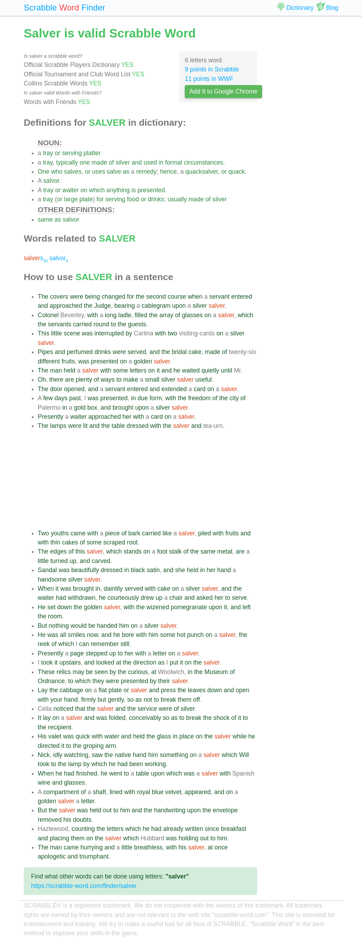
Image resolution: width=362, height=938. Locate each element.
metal (224, 551)
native (123, 754)
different (49, 361)
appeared (198, 791)
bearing (124, 305)
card (199, 388)
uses (98, 171)
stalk (175, 551)
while (240, 736)
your (56, 699)
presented (151, 190)
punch (195, 634)
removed (49, 819)
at (118, 662)
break (168, 699)
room (55, 616)
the (140, 296)
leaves (197, 690)
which (97, 190)
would (79, 625)
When (46, 588)
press (168, 690)
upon (179, 305)
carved (101, 560)
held (69, 370)
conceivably (145, 717)
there (56, 379)
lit (85, 425)
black (138, 570)
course (177, 296)
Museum (216, 671)
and (137, 162)
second (156, 296)
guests (137, 324)
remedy (146, 171)
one (85, 162)
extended (174, 388)
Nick (44, 754)
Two (43, 533)
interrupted (109, 333)
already (173, 828)
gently (116, 699)
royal (143, 791)
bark (134, 533)
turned (59, 560)
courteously (123, 597)
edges (58, 551)
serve (239, 597)
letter (160, 653)
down (64, 607)
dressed (137, 425)
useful (203, 379)
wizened (157, 607)
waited (191, 370)
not (148, 699)
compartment (61, 791)
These (46, 671)
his (67, 819)
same (45, 219)
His (42, 736)
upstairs (70, 662)
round (101, 324)
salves (72, 171)
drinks (156, 199)
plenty (84, 379)
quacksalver (202, 171)
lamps (58, 425)
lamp (74, 763)
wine (44, 782)
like (167, 533)
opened (74, 388)
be (91, 625)
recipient (59, 727)
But (42, 625)
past (75, 398)
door (56, 388)
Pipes (45, 351)
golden (143, 361)
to (113, 324)
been (136, 763)
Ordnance (51, 681)
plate (86, 199)
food (133, 199)
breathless (148, 847)
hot (181, 634)
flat (103, 690)
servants (59, 324)
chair (176, 597)
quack (237, 171)
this (80, 551)
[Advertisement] (147, 480)
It (39, 717)
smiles (76, 634)
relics (64, 671)
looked (105, 662)
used (150, 162)
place (186, 736)
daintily (113, 588)
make (130, 379)
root (132, 542)
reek (44, 643)
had (61, 597)
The (43, 296)
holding (188, 838)
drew (147, 597)
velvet (173, 791)
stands (133, 551)
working (155, 763)
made (99, 162)
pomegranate (189, 607)
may (78, 671)
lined (115, 791)
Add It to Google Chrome (223, 91)
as (126, 171)
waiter (70, 190)
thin (55, 542)
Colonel (48, 315)
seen (101, 671)
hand (224, 570)
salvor (51, 180)
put (174, 662)
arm (111, 745)
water (112, 736)
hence (168, 171)
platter (92, 153)
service (147, 708)
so (130, 699)
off (196, 699)
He (42, 607)
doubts (82, 819)
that (80, 708)
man (56, 370)
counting (83, 828)
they (98, 681)
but (101, 699)
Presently (50, 416)
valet (54, 736)
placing (59, 838)
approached (66, 305)
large (71, 199)
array (166, 315)
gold (80, 407)
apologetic (52, 856)
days (61, 398)
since (212, 828)
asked (204, 597)
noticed (63, 708)
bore (128, 634)
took (47, 662)
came (78, 533)
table (118, 425)
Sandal (47, 570)
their (164, 681)
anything (118, 190)
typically (67, 162)
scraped (114, 542)
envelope (225, 810)
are (69, 379)
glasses (192, 315)
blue (158, 791)
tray (48, 153)
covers (59, 296)
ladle (124, 315)
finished (86, 773)
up (73, 560)
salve (114, 171)
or (57, 153)
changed (113, 296)
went (115, 773)
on (83, 190)
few (48, 398)
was (87, 333)
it (158, 370)
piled (204, 533)
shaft (99, 791)
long (110, 315)
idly (57, 754)
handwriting (170, 810)
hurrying (91, 847)
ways (108, 379)
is (133, 190)
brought (123, 407)
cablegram (156, 305)
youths (60, 533)
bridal (179, 351)
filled (141, 315)
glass (164, 736)
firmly (88, 699)
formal (173, 162)
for (100, 199)
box (92, 407)
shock (221, 717)
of (111, 162)
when (195, 296)
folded (117, 717)
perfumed (80, 351)
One (43, 171)
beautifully (85, 570)
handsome (52, 579)
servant (219, 296)
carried (82, 324)
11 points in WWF (209, 78)
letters (138, 370)
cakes (70, 542)
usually (177, 199)
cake (194, 351)
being (92, 296)
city (234, 398)
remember (105, 643)
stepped (97, 653)
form (156, 398)
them (184, 699)
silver (123, 162)
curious (138, 671)
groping (93, 745)
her (127, 416)
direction (145, 662)
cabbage (72, 690)
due (143, 398)
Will (244, 754)
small (152, 379)
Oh (42, 379)
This (43, 333)
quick (83, 736)
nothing (59, 625)
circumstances (203, 162)
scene (72, 333)
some (120, 370)
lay (47, 717)
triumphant (93, 856)
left (246, 607)
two (172, 333)
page (77, 653)
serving (72, 153)
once (221, 847)
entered (241, 296)
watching (76, 754)
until (226, 370)
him (124, 625)
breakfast (233, 828)
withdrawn (81, 597)
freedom (199, 398)
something (174, 754)
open (242, 690)
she (180, 570)
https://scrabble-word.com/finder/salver (84, 885)
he (176, 370)
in (161, 162)
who (56, 171)
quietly (210, 370)
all (63, 634)
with (92, 315)
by (128, 333)
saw (97, 754)
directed (49, 745)
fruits (68, 361)
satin (153, 570)
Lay (43, 690)
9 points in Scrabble (212, 69)
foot (162, 551)
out (107, 810)
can (84, 643)
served (137, 351)
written (194, 828)
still (125, 643)
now (92, 634)
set (51, 607)
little (56, 333)
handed (107, 625)
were (76, 296)
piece (112, 533)
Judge (102, 305)
